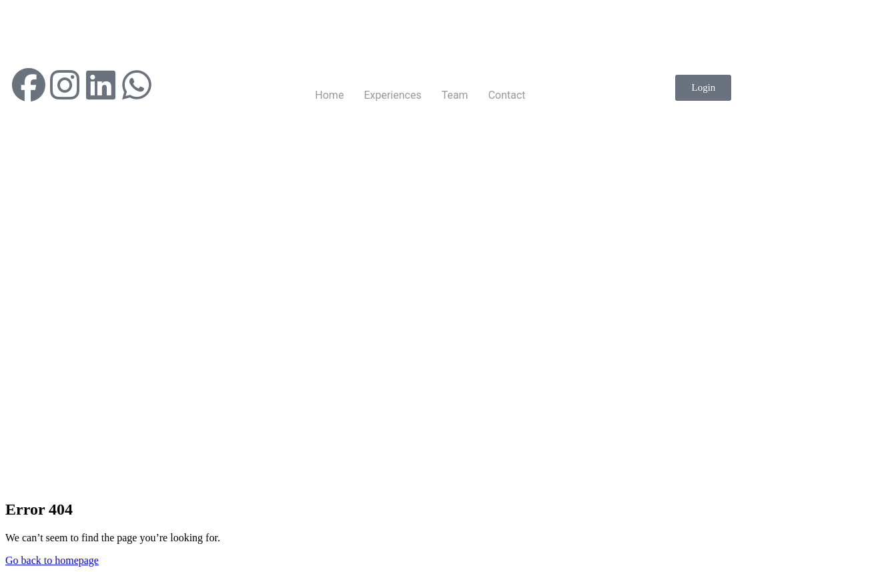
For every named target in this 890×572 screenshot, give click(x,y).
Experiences (392, 95)
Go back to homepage (52, 560)
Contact (507, 95)
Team (455, 95)
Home (329, 95)
